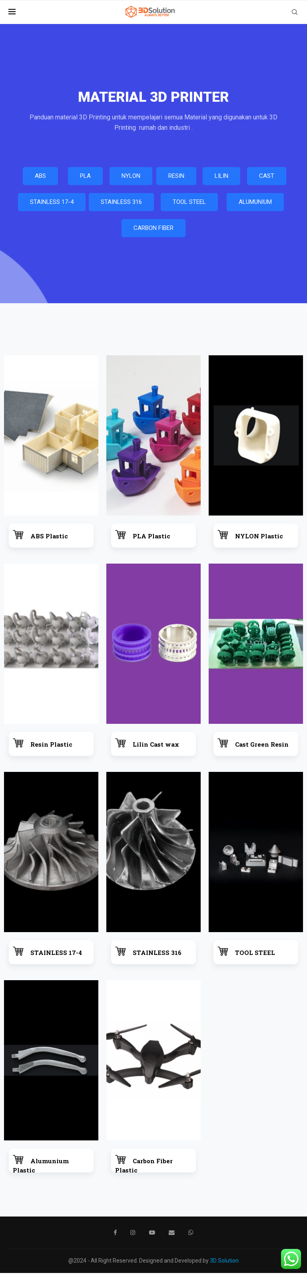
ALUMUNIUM (255, 203)
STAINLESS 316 (121, 203)
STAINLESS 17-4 (52, 203)
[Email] (171, 1235)
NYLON (131, 177)
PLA (85, 177)
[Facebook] (116, 1235)
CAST (266, 177)
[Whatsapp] (190, 1235)
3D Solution (224, 1262)
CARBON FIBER (153, 230)
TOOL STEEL (189, 203)
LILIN (221, 177)
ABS (40, 177)
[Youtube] (152, 1235)
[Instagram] (133, 1235)
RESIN (176, 177)
